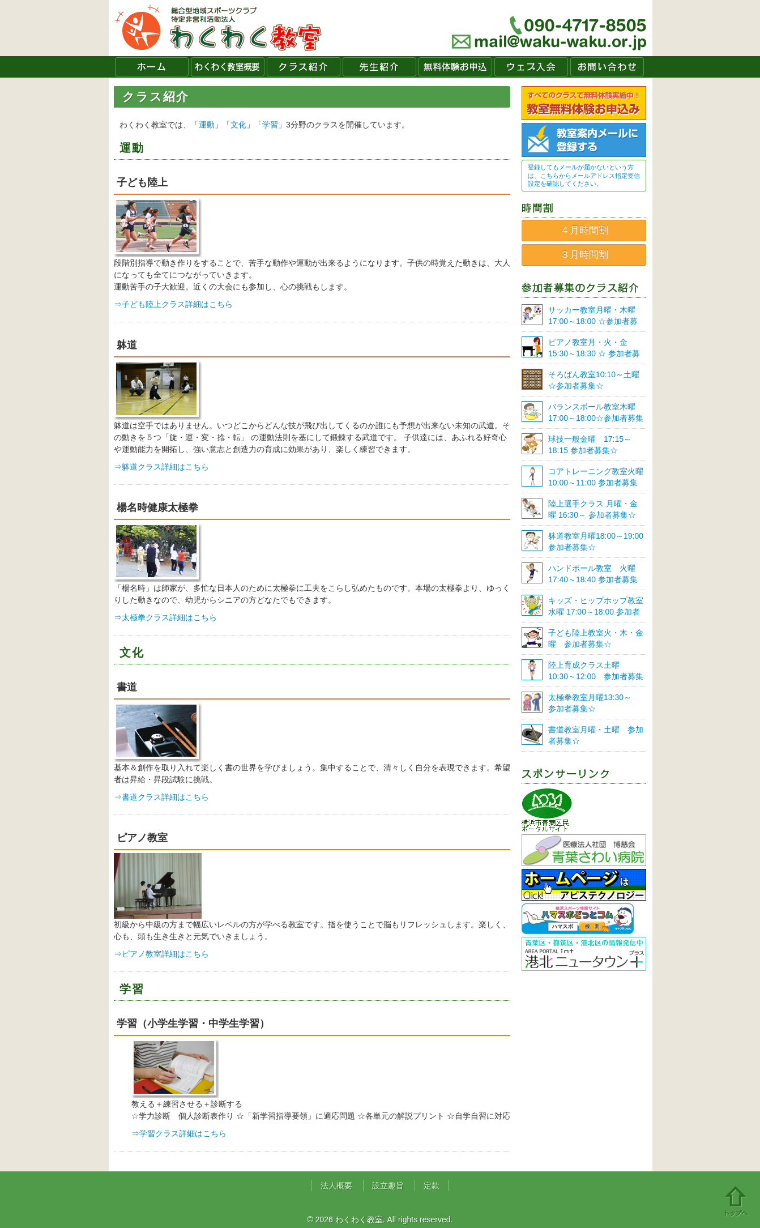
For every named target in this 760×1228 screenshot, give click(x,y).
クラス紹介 (303, 66)
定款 (431, 1185)
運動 (207, 124)
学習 (270, 124)
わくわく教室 (218, 28)
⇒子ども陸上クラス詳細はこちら (173, 304)
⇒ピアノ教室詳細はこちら (161, 953)
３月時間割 (584, 254)
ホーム (152, 66)
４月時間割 (584, 230)
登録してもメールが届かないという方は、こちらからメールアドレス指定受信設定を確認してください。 (584, 175)
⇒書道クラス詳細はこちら (161, 796)
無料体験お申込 (455, 66)
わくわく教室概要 (227, 66)
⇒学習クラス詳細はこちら (179, 1133)
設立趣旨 (388, 1185)
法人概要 (336, 1185)
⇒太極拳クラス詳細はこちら (165, 617)
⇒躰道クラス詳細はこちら (161, 466)
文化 (238, 124)
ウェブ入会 (531, 66)
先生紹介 (379, 66)
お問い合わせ (607, 66)
